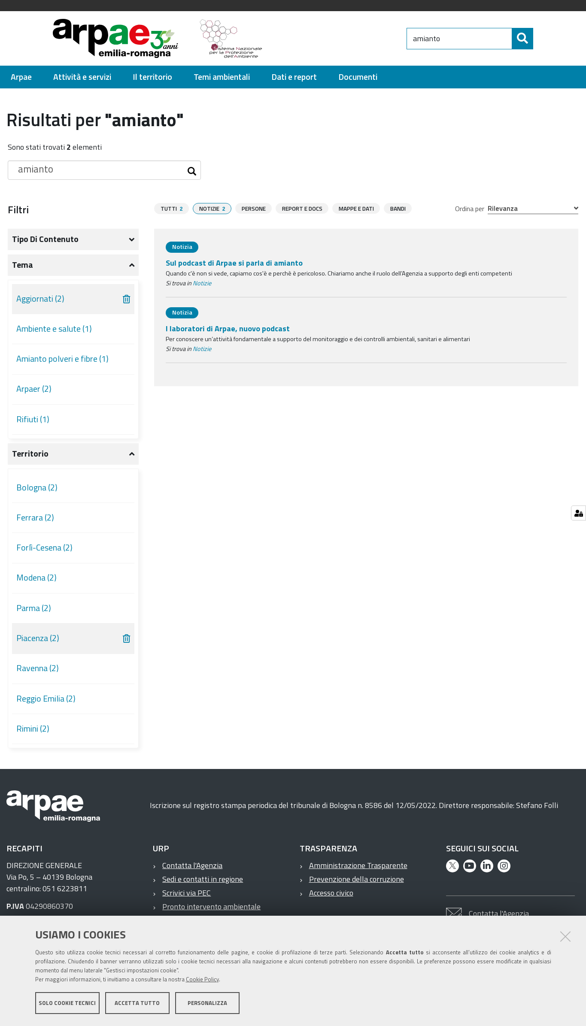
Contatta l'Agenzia (192, 865)
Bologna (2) (37, 487)
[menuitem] (21, 77)
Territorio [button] (30, 453)
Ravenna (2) (37, 668)
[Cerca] (540, 38)
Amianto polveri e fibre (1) (62, 358)
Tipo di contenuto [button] (45, 239)
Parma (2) (33, 608)
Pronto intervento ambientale (211, 906)
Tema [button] (22, 264)
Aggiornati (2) (40, 298)
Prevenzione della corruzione (356, 879)
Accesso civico (331, 893)
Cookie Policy (202, 980)
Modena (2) (36, 577)
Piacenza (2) (37, 638)
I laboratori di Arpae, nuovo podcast (228, 328)
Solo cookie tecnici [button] (67, 1003)
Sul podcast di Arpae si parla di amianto (234, 263)
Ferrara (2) (35, 517)
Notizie (202, 283)
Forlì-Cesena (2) (44, 547)
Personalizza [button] (207, 1003)
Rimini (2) (32, 728)
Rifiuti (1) (32, 419)
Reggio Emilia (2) (46, 698)
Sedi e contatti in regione (202, 879)
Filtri (18, 209)
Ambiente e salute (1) (54, 328)
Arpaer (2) (34, 388)
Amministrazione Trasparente (358, 865)
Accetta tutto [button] (137, 1003)
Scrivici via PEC (186, 893)
